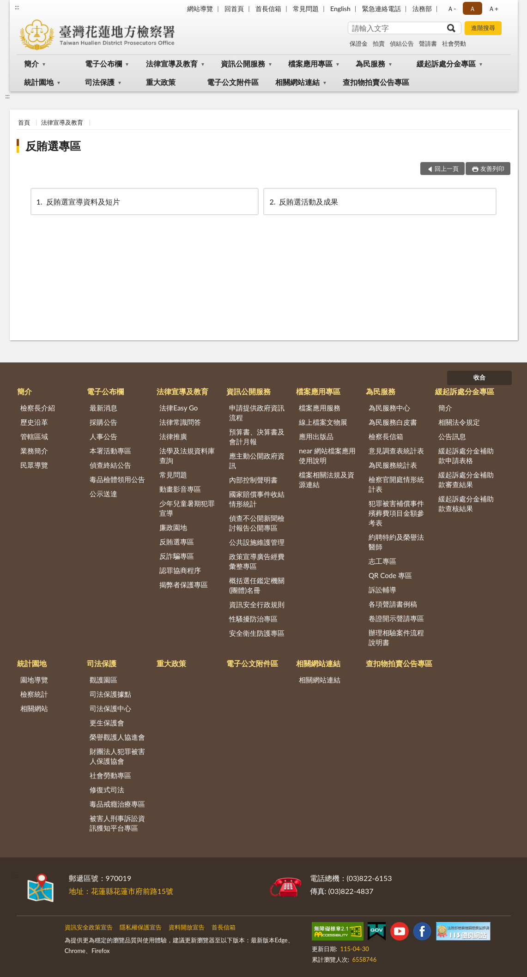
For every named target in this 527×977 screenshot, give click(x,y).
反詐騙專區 (176, 556)
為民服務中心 (389, 408)
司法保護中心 (110, 708)
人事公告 (103, 436)
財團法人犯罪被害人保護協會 (117, 756)
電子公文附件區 (233, 82)
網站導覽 (200, 8)
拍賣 (379, 43)
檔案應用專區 (310, 63)
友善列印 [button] (492, 168)
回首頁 (234, 8)
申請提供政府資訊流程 (257, 413)
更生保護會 (107, 722)
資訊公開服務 (243, 63)
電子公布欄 (103, 63)
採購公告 (103, 422)
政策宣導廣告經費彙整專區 (257, 561)
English (340, 8)
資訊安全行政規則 (257, 604)
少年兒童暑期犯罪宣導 (187, 508)
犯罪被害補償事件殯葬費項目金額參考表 (396, 513)
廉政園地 (173, 527)
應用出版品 (316, 436)
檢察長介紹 (37, 408)
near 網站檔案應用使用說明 (327, 455)
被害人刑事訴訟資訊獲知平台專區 (117, 823)
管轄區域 (34, 436)
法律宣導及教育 (172, 63)
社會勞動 (454, 43)
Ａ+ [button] (493, 8)
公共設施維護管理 (257, 542)
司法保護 (100, 82)
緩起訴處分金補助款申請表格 (466, 455)
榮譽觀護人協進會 (117, 737)
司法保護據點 (110, 694)
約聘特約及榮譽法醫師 (396, 542)
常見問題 (306, 8)
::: (17, 7)
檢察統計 (34, 694)
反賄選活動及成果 (303, 201)
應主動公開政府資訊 (257, 461)
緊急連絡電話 (381, 8)
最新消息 (103, 408)
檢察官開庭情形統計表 (396, 484)
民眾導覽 (34, 465)
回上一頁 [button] (447, 168)
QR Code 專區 (390, 575)
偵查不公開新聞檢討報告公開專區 (257, 523)
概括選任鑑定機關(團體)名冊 (257, 585)
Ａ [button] (472, 8)
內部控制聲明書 (253, 480)
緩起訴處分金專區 (446, 63)
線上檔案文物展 (323, 422)
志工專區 (382, 561)
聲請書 (428, 43)
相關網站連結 (297, 82)
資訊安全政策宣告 (89, 927)
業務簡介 (34, 450)
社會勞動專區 (110, 775)
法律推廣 (173, 436)
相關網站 (34, 708)
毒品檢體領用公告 (117, 479)
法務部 (422, 8)
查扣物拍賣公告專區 (376, 82)
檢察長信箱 (386, 436)
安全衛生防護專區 (257, 633)
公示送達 (103, 493)
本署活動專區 (110, 450)
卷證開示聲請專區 (396, 618)
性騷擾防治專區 (253, 619)
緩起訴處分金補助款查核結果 (466, 504)
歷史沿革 (34, 422)
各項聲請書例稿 (393, 604)
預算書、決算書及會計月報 (257, 437)
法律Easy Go (178, 408)
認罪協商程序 (180, 570)
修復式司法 (107, 789)
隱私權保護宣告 (141, 927)
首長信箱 (268, 8)
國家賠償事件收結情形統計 (257, 499)
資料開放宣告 (187, 927)
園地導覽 (34, 679)
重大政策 (161, 82)
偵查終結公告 (110, 465)
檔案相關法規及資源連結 (326, 479)
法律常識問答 (180, 422)
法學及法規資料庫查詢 (187, 455)
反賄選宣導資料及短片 (77, 201)
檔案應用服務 (319, 408)
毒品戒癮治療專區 (117, 804)
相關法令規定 (459, 422)
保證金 (359, 43)
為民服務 (370, 63)
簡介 (31, 63)
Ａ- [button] (451, 8)
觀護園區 (103, 679)
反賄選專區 (53, 145)
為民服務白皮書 (393, 422)
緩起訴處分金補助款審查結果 (466, 479)
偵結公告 (402, 43)
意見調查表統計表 (396, 450)
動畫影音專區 (180, 489)
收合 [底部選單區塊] (479, 377)
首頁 (24, 122)
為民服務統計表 (393, 465)
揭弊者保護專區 (183, 584)
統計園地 (39, 82)
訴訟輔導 (382, 589)
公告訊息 (452, 436)
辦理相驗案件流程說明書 (396, 637)
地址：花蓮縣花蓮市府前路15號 (121, 891)
